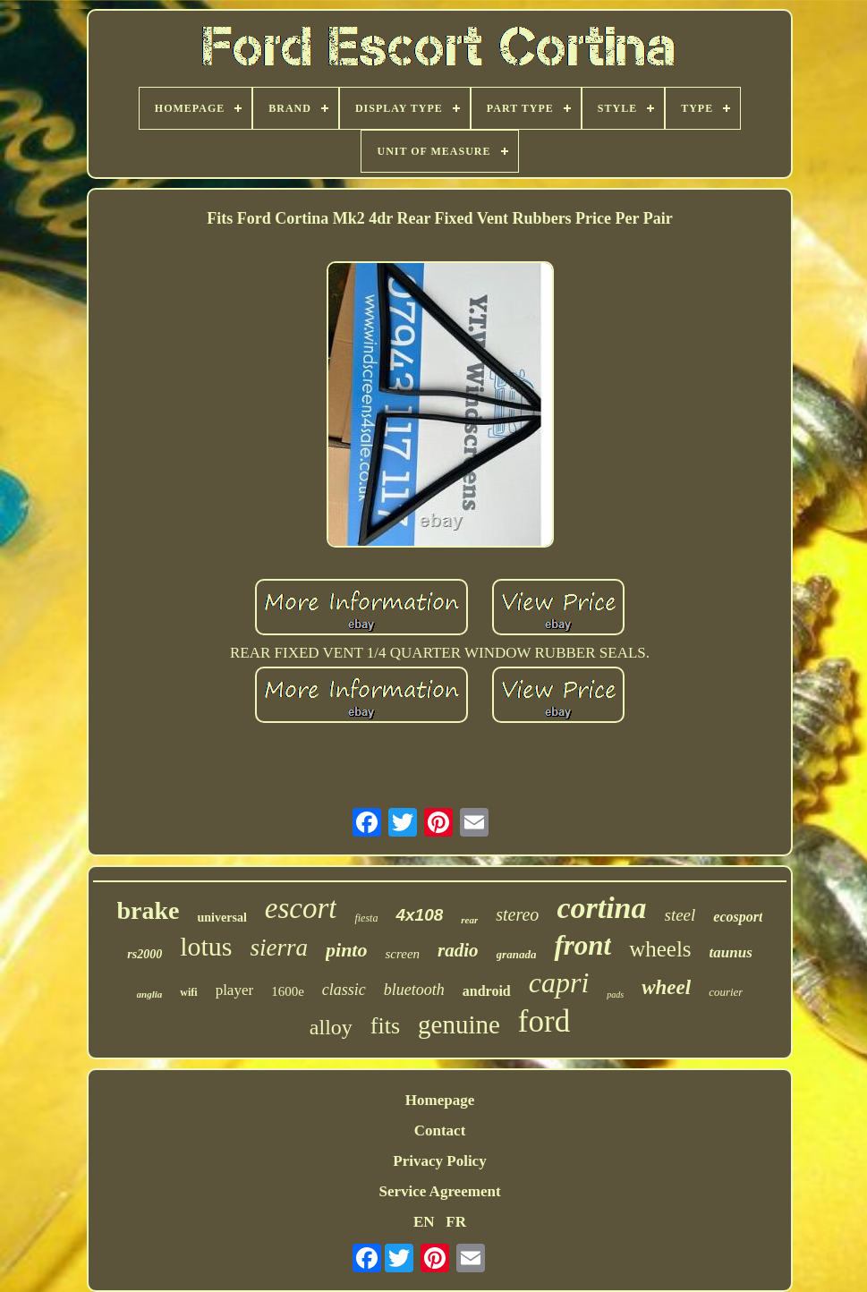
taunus (731, 952)
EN (424, 1221)
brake (148, 910)
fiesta (366, 918)
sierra (280, 947)
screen (402, 954)
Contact (440, 1130)
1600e (287, 991)
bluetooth (414, 990)
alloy (331, 1027)
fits (385, 1026)
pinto (346, 950)
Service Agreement (439, 1191)
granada (517, 954)
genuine (459, 1024)
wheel (666, 987)
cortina (601, 907)
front (582, 945)
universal (222, 917)
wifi (188, 992)
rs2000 (144, 954)
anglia (150, 994)
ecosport (737, 916)
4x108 (419, 914)
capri (559, 982)
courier (726, 992)
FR (456, 1221)
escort (301, 908)
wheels (660, 949)
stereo (517, 914)
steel (680, 914)
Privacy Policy (439, 1160)
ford (544, 1021)
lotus (206, 946)
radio (458, 950)
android (487, 991)
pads (615, 994)
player (234, 990)
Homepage (439, 1100)
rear (469, 919)
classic (344, 990)
